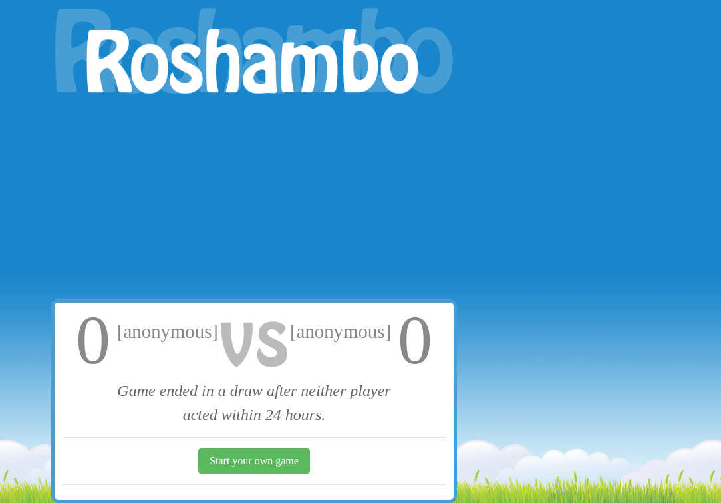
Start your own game (254, 460)
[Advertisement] (254, 199)
